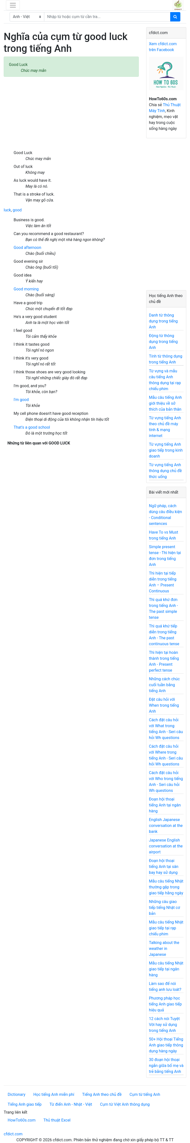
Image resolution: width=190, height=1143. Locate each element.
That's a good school (32, 427)
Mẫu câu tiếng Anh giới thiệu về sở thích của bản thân (165, 403)
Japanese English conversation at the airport (166, 846)
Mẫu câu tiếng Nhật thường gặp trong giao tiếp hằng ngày (166, 887)
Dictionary (16, 1094)
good (17, 210)
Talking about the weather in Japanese (164, 948)
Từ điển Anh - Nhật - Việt (70, 1104)
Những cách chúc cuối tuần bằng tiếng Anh (164, 685)
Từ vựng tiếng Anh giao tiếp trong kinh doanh (166, 450)
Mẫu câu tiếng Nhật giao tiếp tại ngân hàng (166, 969)
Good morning (26, 289)
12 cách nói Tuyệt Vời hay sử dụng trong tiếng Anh (164, 1024)
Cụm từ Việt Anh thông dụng (125, 1104)
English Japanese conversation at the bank (166, 825)
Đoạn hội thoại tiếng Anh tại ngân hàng (165, 805)
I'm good (21, 399)
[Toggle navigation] (13, 5)
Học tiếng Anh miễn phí (53, 1094)
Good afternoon (27, 247)
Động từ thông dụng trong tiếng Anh (163, 341)
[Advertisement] (71, 113)
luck (7, 210)
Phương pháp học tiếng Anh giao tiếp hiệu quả (165, 1004)
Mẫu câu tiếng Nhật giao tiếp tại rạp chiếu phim (166, 928)
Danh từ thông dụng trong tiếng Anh (163, 321)
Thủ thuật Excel (57, 1120)
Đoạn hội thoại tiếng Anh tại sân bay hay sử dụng (163, 866)
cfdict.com (13, 1134)
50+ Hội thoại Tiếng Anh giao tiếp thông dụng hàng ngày (166, 1045)
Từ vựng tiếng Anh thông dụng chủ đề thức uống (165, 470)
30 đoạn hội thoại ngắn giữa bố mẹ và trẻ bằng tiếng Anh (166, 1065)
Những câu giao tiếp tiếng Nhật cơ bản (164, 907)
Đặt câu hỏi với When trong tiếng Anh (164, 705)
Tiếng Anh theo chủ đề (101, 1094)
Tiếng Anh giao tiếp (25, 1104)
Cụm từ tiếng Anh (144, 1094)
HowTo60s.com (21, 1120)
